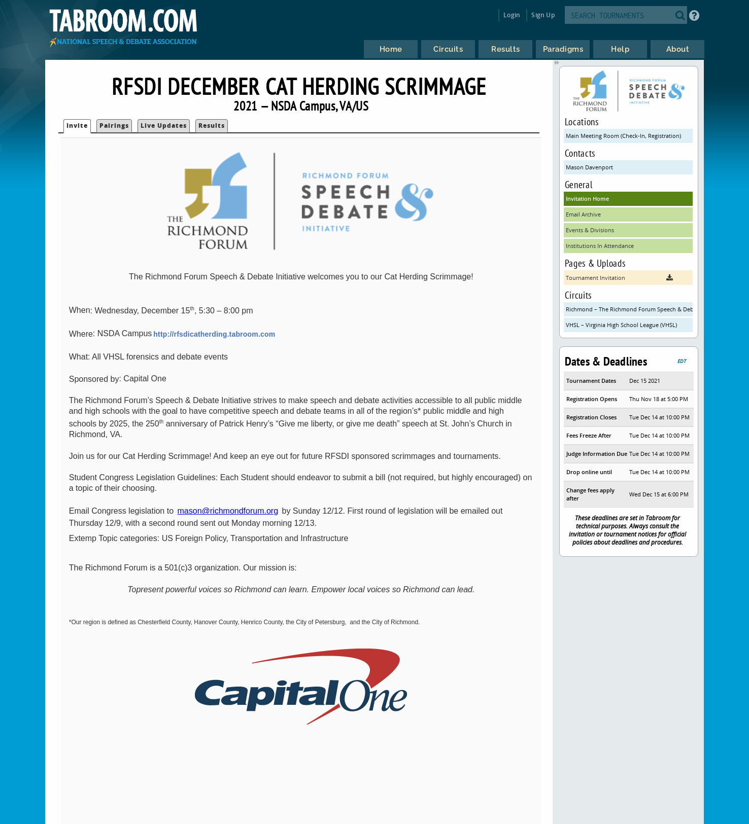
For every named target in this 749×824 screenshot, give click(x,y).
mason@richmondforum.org (228, 511)
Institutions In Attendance (600, 245)
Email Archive (583, 214)
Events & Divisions (590, 230)
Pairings (114, 125)
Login (511, 15)
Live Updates (164, 125)
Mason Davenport (589, 167)
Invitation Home (587, 198)
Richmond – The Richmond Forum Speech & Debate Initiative (629, 309)
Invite (77, 125)
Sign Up (542, 15)
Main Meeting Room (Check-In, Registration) (623, 135)
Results (211, 125)
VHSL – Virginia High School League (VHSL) (621, 325)
